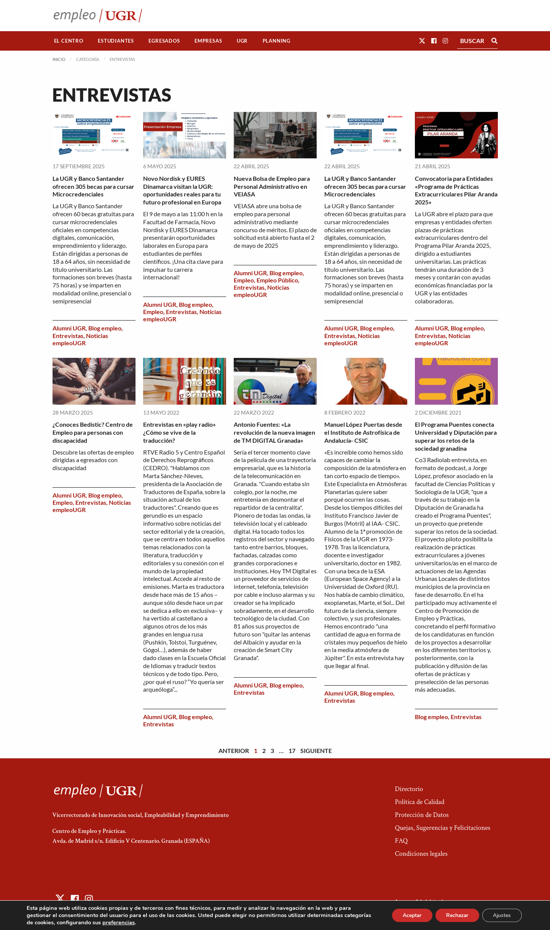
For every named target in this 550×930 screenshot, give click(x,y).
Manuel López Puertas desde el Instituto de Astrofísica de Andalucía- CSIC (363, 432)
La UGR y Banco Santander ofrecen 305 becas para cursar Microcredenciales (93, 186)
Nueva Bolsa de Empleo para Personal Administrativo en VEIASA (272, 186)
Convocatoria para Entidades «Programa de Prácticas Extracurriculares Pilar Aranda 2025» (456, 190)
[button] (422, 40)
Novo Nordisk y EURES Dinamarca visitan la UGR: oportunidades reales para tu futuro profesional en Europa (182, 190)
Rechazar (454, 915)
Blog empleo (104, 328)
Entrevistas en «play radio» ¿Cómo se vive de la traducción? (179, 432)
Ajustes (501, 915)
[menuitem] (69, 41)
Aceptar (408, 915)
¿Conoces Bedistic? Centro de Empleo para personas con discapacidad (93, 432)
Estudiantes (116, 41)
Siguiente (316, 750)
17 (292, 750)
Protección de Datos (421, 814)
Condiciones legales (421, 853)
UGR (242, 41)
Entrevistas (68, 335)
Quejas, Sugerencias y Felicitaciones (442, 827)
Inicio (59, 59)
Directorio (409, 789)
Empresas (208, 41)
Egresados (164, 41)
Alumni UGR (69, 328)
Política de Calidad (419, 802)
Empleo (153, 311)
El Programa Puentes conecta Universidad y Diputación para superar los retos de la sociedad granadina (456, 436)
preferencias (147, 922)
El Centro (68, 41)
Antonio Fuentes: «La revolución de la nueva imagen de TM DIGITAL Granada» (274, 432)
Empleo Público (277, 280)
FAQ (401, 840)
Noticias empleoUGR (80, 339)
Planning (276, 41)
